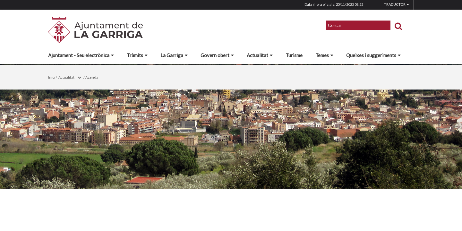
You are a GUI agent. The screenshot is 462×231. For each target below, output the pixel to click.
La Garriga (174, 55)
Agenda (91, 77)
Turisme (294, 55)
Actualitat (260, 55)
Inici (51, 77)
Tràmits (137, 55)
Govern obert (217, 55)
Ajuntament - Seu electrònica (81, 55)
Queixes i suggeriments (373, 55)
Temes (324, 55)
